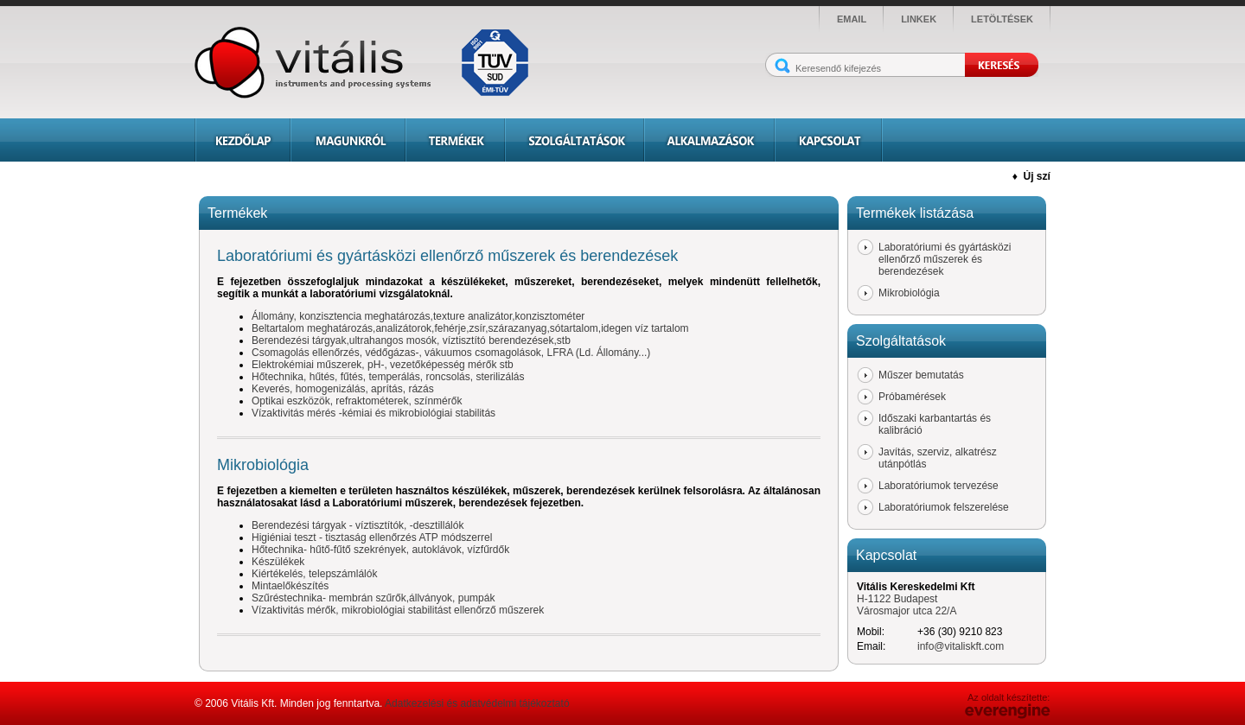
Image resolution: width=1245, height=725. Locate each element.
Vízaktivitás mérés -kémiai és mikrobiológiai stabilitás (373, 413)
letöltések (1002, 19)
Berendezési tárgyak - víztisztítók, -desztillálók (357, 525)
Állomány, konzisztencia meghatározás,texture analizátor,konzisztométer (418, 316)
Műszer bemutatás (921, 375)
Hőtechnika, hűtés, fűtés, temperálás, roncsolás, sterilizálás (388, 377)
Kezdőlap (242, 140)
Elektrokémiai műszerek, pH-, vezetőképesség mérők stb (383, 365)
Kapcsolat (829, 140)
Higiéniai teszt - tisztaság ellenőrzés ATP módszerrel (372, 537)
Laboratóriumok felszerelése (943, 507)
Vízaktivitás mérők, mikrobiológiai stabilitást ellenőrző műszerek (398, 610)
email (851, 19)
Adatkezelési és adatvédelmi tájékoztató (477, 703)
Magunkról (347, 140)
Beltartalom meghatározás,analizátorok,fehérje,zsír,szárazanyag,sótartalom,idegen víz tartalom (470, 328)
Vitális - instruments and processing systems (367, 63)
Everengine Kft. (1007, 711)
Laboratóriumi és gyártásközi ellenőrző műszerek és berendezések (944, 259)
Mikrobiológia (909, 293)
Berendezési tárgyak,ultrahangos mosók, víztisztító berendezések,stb (411, 340)
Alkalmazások (709, 140)
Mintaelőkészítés (290, 586)
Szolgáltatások (574, 140)
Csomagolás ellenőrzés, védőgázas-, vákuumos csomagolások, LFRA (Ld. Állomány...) (451, 353)
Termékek (455, 140)
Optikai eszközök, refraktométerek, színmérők (357, 401)
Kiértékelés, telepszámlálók (314, 574)
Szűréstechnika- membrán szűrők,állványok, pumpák (373, 598)
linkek (918, 19)
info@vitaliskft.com (960, 646)
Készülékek (278, 562)
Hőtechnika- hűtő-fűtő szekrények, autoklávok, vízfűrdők (380, 550)
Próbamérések (912, 397)
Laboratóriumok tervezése (938, 486)
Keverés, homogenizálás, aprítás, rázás (343, 389)
